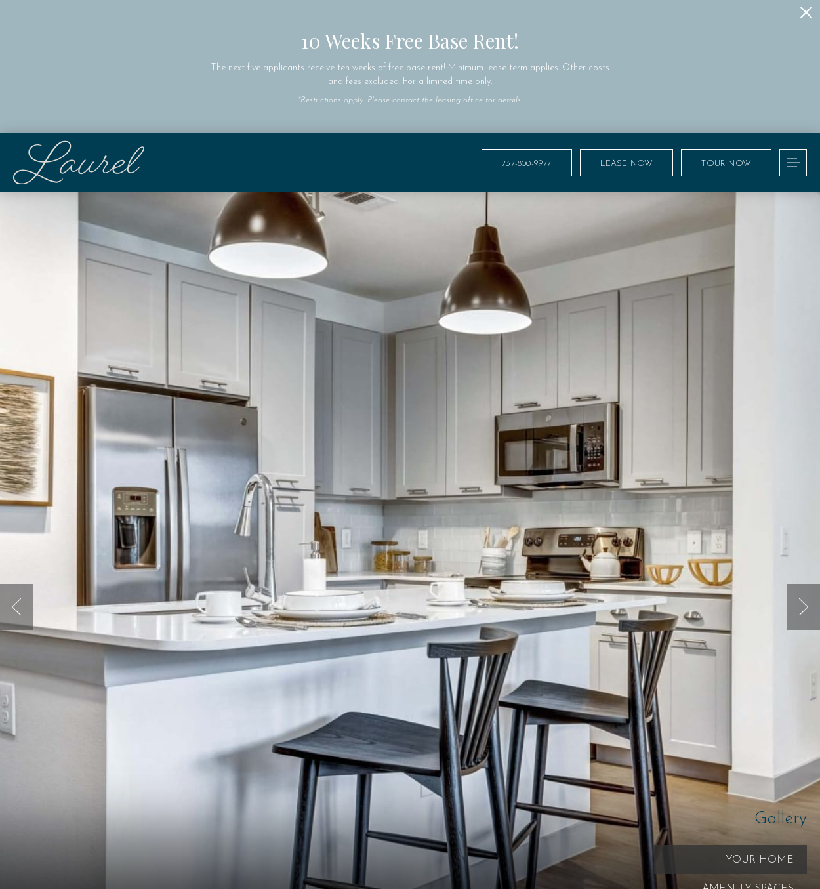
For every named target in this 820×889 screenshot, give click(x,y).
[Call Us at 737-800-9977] (526, 162)
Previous (16, 607)
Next (803, 607)
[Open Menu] (793, 162)
